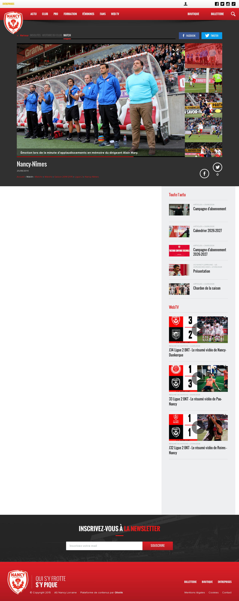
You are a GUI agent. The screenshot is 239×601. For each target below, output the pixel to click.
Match (67, 35)
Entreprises (8, 3)
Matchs (39, 177)
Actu (33, 14)
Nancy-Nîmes (92, 177)
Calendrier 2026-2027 (207, 230)
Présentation (201, 271)
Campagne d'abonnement (209, 209)
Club (45, 14)
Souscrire (158, 545)
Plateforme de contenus (94, 592)
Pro (56, 14)
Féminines (88, 14)
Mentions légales (194, 592)
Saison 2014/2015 (63, 177)
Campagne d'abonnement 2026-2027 (209, 252)
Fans (103, 14)
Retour (24, 35)
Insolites (35, 35)
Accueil (21, 177)
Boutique (193, 14)
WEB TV (115, 14)
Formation (70, 14)
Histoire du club (52, 35)
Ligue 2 (79, 177)
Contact (227, 592)
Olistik (119, 592)
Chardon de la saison (207, 288)
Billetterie (217, 14)
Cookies (214, 592)
